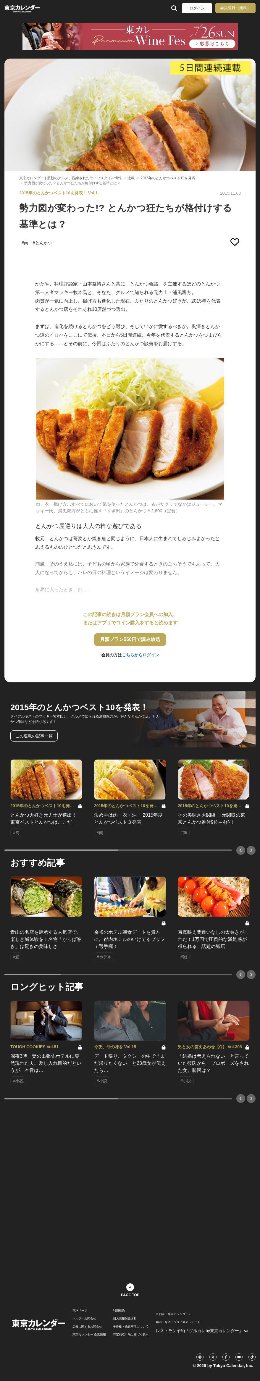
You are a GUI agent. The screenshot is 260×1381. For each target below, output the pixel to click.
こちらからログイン (140, 654)
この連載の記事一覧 (34, 736)
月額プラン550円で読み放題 (130, 639)
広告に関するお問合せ (87, 1326)
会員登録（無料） (235, 8)
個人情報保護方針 (125, 1318)
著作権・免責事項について (130, 1326)
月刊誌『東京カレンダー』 (173, 1314)
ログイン (197, 8)
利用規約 (119, 1310)
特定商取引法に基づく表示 (130, 1334)
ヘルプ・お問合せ (84, 1318)
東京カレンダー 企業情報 (89, 1334)
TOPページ (79, 1310)
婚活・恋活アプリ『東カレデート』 (179, 1322)
